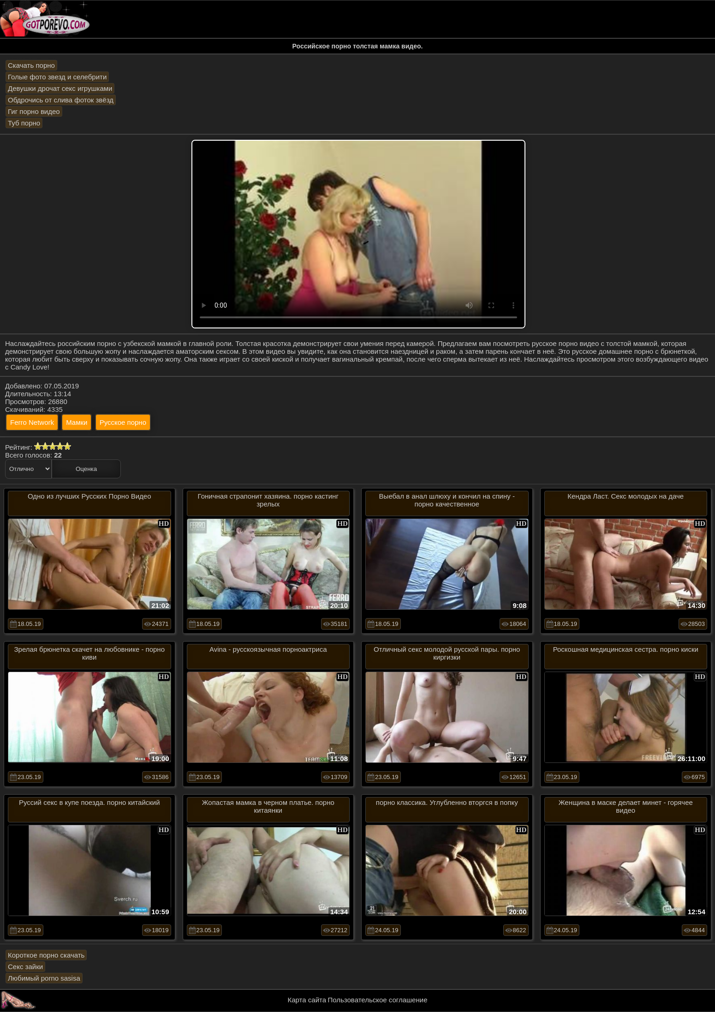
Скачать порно (31, 65)
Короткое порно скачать (46, 955)
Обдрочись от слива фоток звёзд (60, 100)
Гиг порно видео (34, 111)
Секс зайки (25, 966)
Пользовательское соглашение (377, 1000)
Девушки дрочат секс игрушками (60, 88)
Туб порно (24, 123)
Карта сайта (307, 1000)
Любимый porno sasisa (44, 978)
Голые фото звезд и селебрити (57, 77)
